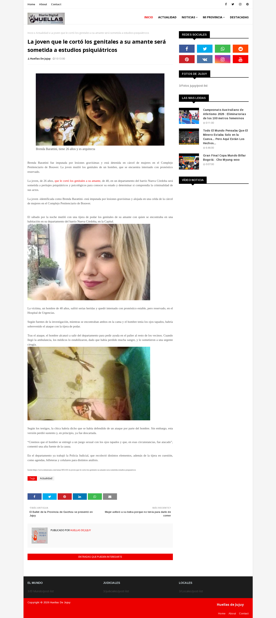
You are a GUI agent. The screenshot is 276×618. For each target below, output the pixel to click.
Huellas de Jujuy (40, 58)
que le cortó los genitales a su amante (78, 180)
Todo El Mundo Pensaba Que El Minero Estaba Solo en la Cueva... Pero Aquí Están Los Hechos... (225, 137)
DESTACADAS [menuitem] (239, 17)
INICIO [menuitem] (148, 17)
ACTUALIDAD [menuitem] (167, 17)
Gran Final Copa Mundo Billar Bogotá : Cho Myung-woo (224, 157)
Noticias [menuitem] (188, 17)
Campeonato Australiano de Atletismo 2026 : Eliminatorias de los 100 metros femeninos (224, 114)
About (43, 4)
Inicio (31, 33)
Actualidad (42, 33)
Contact (56, 4)
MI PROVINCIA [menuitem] (212, 17)
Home (31, 4)
